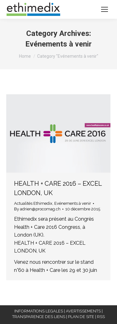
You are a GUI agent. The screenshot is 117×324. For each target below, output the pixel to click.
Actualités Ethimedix (33, 203)
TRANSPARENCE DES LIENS (38, 316)
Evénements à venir (72, 203)
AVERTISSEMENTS (83, 311)
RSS (101, 316)
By (37, 209)
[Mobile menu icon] (104, 9)
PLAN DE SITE (81, 316)
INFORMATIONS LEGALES (38, 311)
